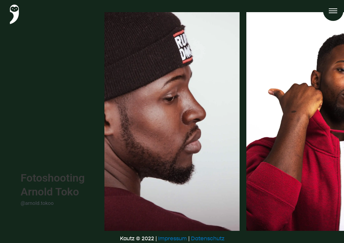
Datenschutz (207, 238)
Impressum (172, 238)
